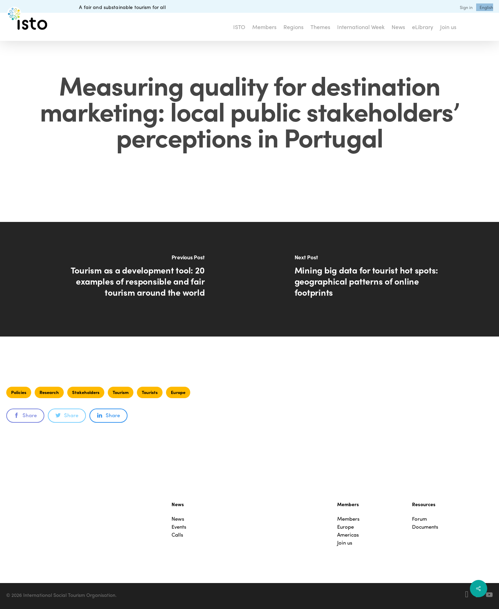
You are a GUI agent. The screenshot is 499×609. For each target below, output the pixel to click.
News (178, 518)
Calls (177, 534)
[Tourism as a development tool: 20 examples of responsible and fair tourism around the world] (125, 279)
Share (25, 415)
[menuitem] (486, 7)
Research (49, 392)
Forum (419, 518)
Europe (178, 392)
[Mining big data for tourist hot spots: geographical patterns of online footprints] (374, 279)
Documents (425, 526)
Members (348, 518)
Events (179, 526)
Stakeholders (85, 392)
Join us (344, 542)
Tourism (121, 392)
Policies (18, 392)
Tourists (150, 392)
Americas (348, 534)
